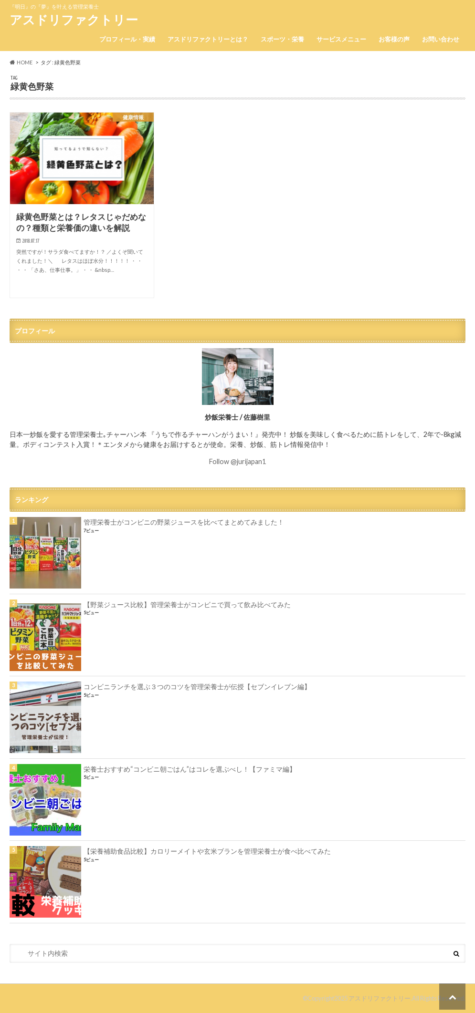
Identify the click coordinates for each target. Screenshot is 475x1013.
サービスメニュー (341, 39)
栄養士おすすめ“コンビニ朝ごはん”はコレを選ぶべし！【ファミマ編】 (190, 769)
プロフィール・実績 (127, 39)
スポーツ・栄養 (282, 39)
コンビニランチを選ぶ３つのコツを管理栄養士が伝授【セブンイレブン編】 (197, 686)
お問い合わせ (440, 39)
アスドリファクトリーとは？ (208, 39)
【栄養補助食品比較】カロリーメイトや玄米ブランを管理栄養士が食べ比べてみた (207, 851)
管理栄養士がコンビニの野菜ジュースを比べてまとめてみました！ (184, 522)
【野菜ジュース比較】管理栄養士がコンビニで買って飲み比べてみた (187, 604)
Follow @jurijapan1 (237, 461)
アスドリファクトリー (74, 19)
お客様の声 (394, 39)
